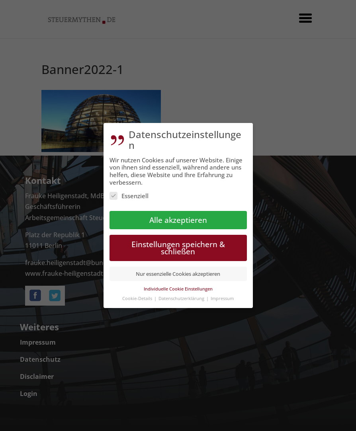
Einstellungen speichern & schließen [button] (178, 246)
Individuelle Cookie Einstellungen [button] (178, 287)
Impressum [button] (222, 296)
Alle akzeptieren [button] (178, 218)
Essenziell (129, 194)
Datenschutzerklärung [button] (181, 296)
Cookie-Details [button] (137, 296)
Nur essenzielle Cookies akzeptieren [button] (178, 271)
